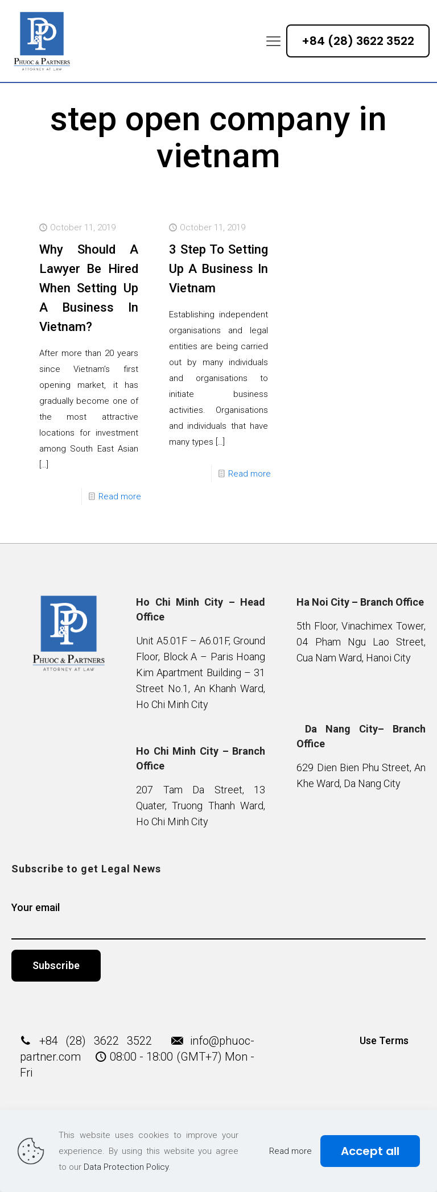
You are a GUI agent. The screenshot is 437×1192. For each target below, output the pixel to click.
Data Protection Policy (126, 1167)
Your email (218, 920)
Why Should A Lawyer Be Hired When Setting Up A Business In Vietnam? (88, 288)
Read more (119, 496)
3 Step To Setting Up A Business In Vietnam (218, 268)
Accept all (370, 1151)
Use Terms (384, 1040)
